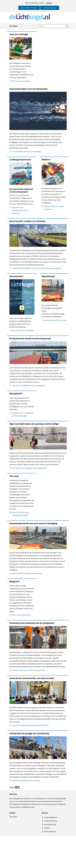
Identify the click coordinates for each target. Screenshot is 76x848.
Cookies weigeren (49, 8)
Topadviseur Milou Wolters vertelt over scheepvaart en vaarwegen (36, 268)
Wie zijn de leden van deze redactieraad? (27, 573)
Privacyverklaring (50, 821)
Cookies (49, 3)
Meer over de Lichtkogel (21, 81)
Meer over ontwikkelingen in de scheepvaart (28, 386)
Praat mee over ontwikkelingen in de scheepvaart (19, 210)
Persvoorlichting (50, 832)
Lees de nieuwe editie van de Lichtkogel (26, 152)
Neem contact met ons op (21, 615)
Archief (14, 816)
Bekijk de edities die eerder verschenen (54, 207)
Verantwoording (50, 824)
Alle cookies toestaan (29, 8)
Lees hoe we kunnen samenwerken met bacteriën (30, 725)
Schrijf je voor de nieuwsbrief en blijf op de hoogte (22, 414)
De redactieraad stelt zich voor (55, 320)
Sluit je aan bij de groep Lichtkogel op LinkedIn (23, 514)
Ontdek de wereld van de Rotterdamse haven (28, 670)
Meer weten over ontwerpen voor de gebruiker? (29, 468)
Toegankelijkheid (50, 817)
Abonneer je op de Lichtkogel (22, 330)
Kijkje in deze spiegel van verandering (26, 781)
